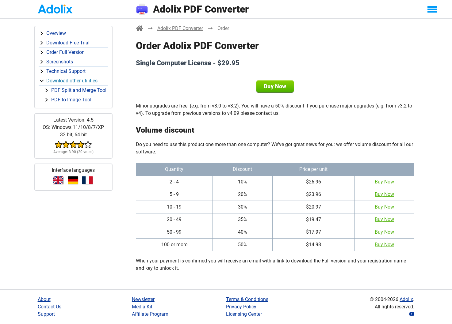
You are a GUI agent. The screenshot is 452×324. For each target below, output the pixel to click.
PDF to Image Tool (71, 100)
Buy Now (275, 86)
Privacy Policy (241, 307)
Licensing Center (244, 314)
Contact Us (49, 307)
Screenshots (59, 62)
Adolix (406, 299)
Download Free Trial (68, 43)
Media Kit (142, 307)
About (44, 299)
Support (46, 314)
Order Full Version (65, 52)
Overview (56, 33)
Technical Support (66, 71)
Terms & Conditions (247, 299)
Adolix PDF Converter (180, 28)
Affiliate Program (150, 314)
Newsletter (143, 299)
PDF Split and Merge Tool (78, 90)
